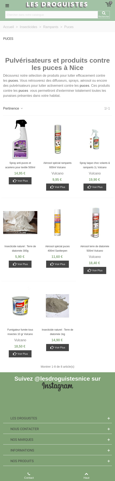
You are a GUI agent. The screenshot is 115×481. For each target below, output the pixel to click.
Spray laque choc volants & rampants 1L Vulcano (95, 165)
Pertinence (13, 108)
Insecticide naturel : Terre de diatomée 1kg (57, 332)
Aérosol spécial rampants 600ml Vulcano (57, 165)
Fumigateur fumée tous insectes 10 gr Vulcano (20, 332)
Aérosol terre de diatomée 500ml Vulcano (94, 248)
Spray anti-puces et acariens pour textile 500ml (20, 165)
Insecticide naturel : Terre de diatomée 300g (20, 248)
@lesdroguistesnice (62, 378)
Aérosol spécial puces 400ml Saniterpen (57, 248)
